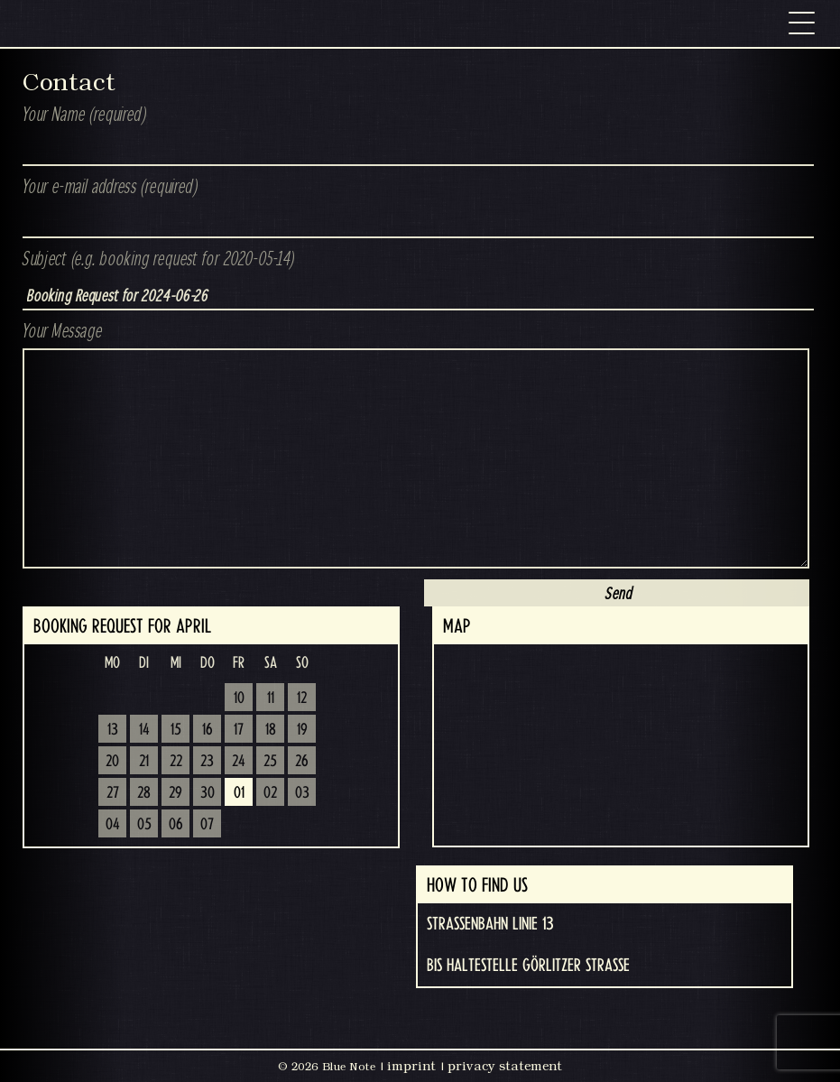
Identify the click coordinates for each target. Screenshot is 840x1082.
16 (207, 730)
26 (302, 762)
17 (239, 730)
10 (239, 698)
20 (112, 762)
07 (207, 825)
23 (207, 762)
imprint (411, 1066)
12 (302, 698)
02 (270, 793)
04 (113, 825)
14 (144, 730)
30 (207, 793)
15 (176, 730)
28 (144, 793)
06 (176, 825)
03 (302, 793)
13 (112, 730)
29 (175, 793)
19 (302, 730)
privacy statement (505, 1066)
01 (239, 793)
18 (270, 730)
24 (238, 762)
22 (176, 762)
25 (270, 762)
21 (144, 762)
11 (270, 698)
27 (112, 793)
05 (144, 825)
